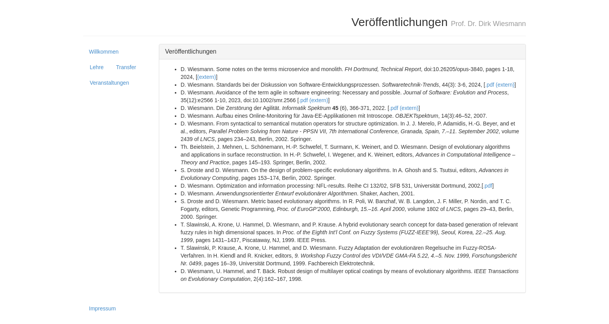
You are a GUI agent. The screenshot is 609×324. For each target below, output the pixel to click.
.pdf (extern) (499, 85)
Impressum (102, 308)
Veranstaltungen (109, 83)
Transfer (126, 67)
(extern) (206, 77)
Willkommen (103, 52)
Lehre (97, 67)
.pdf (487, 186)
